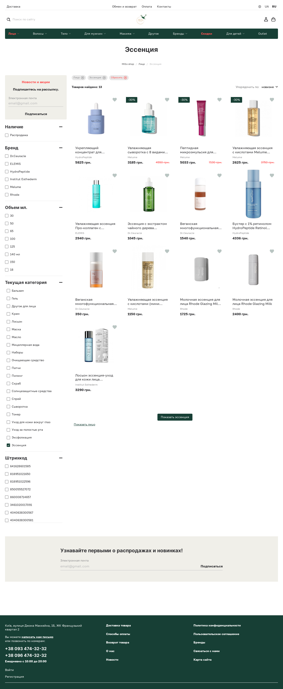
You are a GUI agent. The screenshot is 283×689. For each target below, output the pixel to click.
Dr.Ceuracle (18, 156)
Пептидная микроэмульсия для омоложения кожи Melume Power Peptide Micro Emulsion (198, 150)
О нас (110, 651)
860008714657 (20, 497)
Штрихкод (16, 458)
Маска (16, 329)
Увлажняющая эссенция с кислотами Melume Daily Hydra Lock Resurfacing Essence (252, 150)
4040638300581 (21, 520)
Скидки (206, 33)
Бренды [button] (179, 33)
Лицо (78, 77)
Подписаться (36, 114)
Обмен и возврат (124, 6)
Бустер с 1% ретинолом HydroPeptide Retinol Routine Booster (251, 226)
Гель (15, 298)
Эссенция (19, 445)
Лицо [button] (12, 33)
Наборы (17, 352)
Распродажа (19, 135)
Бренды (199, 642)
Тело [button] (64, 33)
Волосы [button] (38, 33)
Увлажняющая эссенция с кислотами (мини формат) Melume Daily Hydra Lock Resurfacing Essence (148, 302)
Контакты (164, 6)
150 (12, 262)
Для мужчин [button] (93, 33)
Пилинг (17, 375)
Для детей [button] (234, 33)
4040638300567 (21, 512)
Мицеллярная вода (25, 344)
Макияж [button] (126, 33)
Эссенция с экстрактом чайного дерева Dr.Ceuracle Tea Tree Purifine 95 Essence (147, 226)
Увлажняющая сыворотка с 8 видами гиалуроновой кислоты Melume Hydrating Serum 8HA (148, 150)
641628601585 (20, 466)
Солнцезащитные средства (32, 391)
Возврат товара (117, 642)
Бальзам (18, 290)
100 (12, 238)
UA (267, 6)
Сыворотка (20, 406)
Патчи (16, 368)
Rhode (14, 194)
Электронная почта (22, 98)
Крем (15, 313)
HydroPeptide (20, 171)
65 (11, 231)
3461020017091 (21, 505)
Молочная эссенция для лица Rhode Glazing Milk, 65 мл (200, 302)
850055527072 (20, 489)
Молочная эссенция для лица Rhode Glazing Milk (252, 302)
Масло (16, 337)
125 (12, 246)
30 (12, 215)
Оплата (147, 6)
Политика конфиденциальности (217, 625)
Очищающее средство (28, 360)
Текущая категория (26, 282)
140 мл (15, 254)
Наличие (14, 127)
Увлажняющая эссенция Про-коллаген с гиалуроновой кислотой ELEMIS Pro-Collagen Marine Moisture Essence (95, 226)
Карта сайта (202, 659)
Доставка (13, 6)
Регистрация (14, 676)
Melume (15, 187)
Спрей (16, 398)
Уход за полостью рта (27, 429)
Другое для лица (24, 306)
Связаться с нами (206, 651)
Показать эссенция (175, 417)
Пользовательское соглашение (216, 634)
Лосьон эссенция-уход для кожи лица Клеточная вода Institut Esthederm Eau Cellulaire (95, 377)
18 (11, 269)
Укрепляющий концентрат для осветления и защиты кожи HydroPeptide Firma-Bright (93, 150)
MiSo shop (128, 64)
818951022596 (20, 481)
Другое (153, 33)
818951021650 (20, 474)
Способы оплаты (118, 634)
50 (12, 223)
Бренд (11, 148)
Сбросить (119, 77)
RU (274, 6)
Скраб (16, 383)
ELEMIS (15, 163)
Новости (112, 659)
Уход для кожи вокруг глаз (31, 422)
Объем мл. (16, 207)
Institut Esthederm (23, 179)
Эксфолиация (22, 437)
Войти (9, 670)
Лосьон (17, 321)
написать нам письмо (37, 637)
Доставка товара (118, 625)
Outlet (262, 33)
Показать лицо (84, 424)
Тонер (16, 414)
